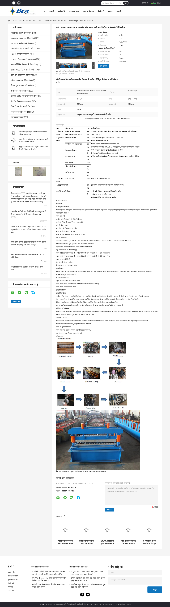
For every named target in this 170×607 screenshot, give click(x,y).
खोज (126, 3)
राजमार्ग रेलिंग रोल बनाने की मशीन (24, 64)
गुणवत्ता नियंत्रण (88, 11)
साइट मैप (11, 591)
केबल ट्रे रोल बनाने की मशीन (21, 85)
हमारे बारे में (61, 11)
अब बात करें (145, 3)
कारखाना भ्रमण (74, 11)
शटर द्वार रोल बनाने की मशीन (22, 75)
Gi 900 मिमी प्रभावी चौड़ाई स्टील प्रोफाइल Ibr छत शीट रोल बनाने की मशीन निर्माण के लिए (149, 542)
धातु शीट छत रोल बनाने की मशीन (79, 471)
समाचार (110, 11)
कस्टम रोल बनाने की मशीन (21, 112)
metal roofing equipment (97, 471)
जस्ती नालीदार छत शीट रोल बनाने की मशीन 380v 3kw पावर (128, 542)
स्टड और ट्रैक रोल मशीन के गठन (23, 59)
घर (45, 11)
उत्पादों (51, 11)
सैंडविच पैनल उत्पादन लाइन (21, 101)
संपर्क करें (100, 11)
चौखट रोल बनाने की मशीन (21, 80)
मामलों (119, 11)
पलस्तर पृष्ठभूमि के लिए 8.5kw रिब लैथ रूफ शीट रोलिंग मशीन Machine (86, 542)
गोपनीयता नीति (44, 604)
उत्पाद (14, 21)
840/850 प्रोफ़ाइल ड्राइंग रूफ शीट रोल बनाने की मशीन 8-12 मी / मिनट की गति (107, 542)
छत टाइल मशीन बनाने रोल (21, 43)
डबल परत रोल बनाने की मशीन (22, 38)
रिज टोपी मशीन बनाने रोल (20, 106)
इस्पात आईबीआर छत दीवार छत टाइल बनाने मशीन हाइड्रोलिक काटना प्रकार (88, 579)
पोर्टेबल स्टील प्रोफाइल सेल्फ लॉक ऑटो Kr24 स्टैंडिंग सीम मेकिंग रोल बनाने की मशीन (65, 542)
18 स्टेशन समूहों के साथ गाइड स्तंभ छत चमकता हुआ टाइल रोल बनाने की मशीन (88, 585)
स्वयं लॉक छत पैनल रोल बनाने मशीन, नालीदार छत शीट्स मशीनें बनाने (49, 585)
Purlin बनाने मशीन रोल (20, 54)
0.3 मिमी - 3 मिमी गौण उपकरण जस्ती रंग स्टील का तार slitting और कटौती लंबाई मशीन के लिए (49, 573)
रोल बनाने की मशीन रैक (20, 91)
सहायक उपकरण (17, 117)
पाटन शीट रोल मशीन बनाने (27, 21)
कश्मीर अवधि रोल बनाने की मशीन (23, 96)
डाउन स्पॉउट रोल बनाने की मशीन (23, 70)
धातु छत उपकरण (64, 471)
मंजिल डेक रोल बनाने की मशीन (22, 48)
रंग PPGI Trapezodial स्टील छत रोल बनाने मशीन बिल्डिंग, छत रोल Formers (49, 579)
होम (9, 21)
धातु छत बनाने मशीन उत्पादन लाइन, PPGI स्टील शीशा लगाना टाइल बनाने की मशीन (87, 573)
